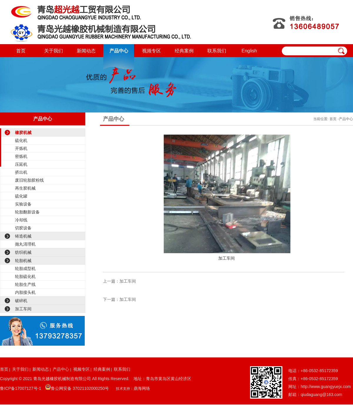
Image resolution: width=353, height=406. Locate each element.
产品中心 (118, 50)
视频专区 (151, 50)
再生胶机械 (25, 188)
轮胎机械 (23, 260)
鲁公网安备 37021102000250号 (80, 388)
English (249, 50)
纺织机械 (23, 252)
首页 (21, 50)
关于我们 (53, 50)
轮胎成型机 (25, 268)
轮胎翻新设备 (27, 212)
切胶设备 (23, 228)
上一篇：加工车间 (119, 281)
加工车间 (23, 308)
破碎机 (21, 300)
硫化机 (21, 140)
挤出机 (21, 172)
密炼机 (21, 156)
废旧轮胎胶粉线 (29, 180)
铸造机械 (23, 236)
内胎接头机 (25, 292)
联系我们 (216, 50)
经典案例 (184, 50)
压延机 (21, 164)
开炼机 (21, 148)
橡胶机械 (23, 132)
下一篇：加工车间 (119, 299)
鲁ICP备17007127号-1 (20, 388)
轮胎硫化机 (25, 276)
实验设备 (23, 204)
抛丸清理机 (25, 244)
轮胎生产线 (25, 284)
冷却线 (21, 220)
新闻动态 (86, 50)
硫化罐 (21, 196)
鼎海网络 (142, 388)
